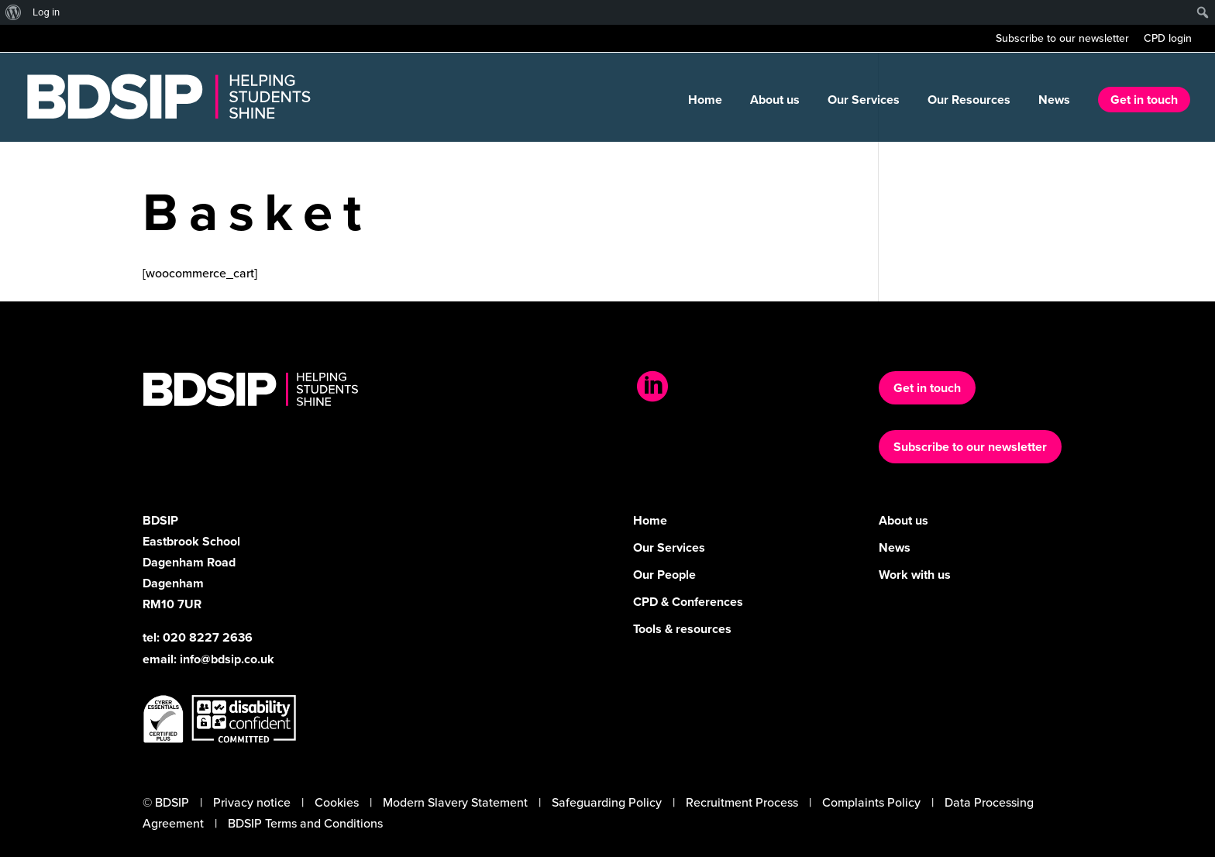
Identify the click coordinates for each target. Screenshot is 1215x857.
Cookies (337, 802)
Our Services (864, 101)
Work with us (915, 574)
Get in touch (1144, 99)
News (1054, 101)
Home (705, 101)
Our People (664, 574)
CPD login (1168, 39)
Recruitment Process (742, 802)
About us (775, 101)
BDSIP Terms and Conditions (305, 823)
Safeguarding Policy (607, 802)
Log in (46, 12)
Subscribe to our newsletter (1062, 39)
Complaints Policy (871, 802)
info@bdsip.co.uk (227, 659)
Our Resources (969, 101)
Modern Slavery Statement (455, 802)
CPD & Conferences (688, 602)
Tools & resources (682, 629)
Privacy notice (252, 802)
